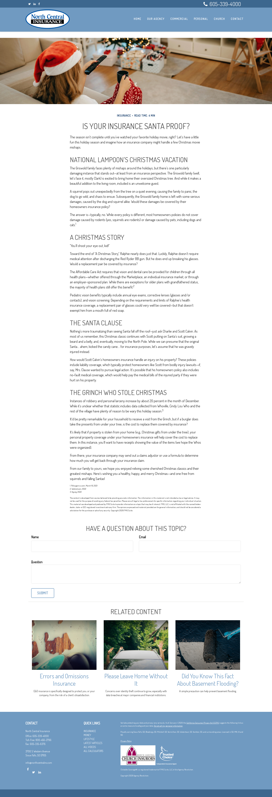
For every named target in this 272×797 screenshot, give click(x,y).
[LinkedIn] (34, 4)
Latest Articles (93, 743)
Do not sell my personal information (168, 726)
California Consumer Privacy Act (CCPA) (202, 722)
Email (142, 537)
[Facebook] (39, 4)
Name (35, 537)
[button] (156, 19)
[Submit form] (42, 593)
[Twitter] (29, 4)
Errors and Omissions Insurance (64, 679)
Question (36, 562)
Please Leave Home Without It (136, 679)
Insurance (90, 731)
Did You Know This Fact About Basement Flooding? (208, 679)
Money (87, 735)
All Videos (90, 747)
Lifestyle (89, 739)
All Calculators (93, 751)
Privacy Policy (126, 741)
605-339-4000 (222, 4)
